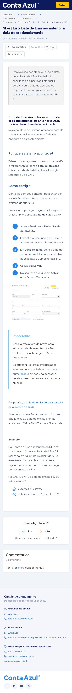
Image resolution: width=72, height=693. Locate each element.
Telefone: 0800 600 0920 (18, 618)
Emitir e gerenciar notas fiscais (17, 18)
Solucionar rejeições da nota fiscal (18, 22)
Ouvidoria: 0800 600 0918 (19, 656)
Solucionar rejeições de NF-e (55, 22)
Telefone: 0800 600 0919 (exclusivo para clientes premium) (35, 637)
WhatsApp (11, 614)
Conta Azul (8, 14)
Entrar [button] (63, 5)
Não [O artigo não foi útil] (47, 531)
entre (21, 567)
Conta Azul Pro (28, 14)
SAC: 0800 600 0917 (16, 651)
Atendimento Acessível (15, 661)
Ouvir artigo (15, 54)
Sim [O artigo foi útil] (29, 531)
